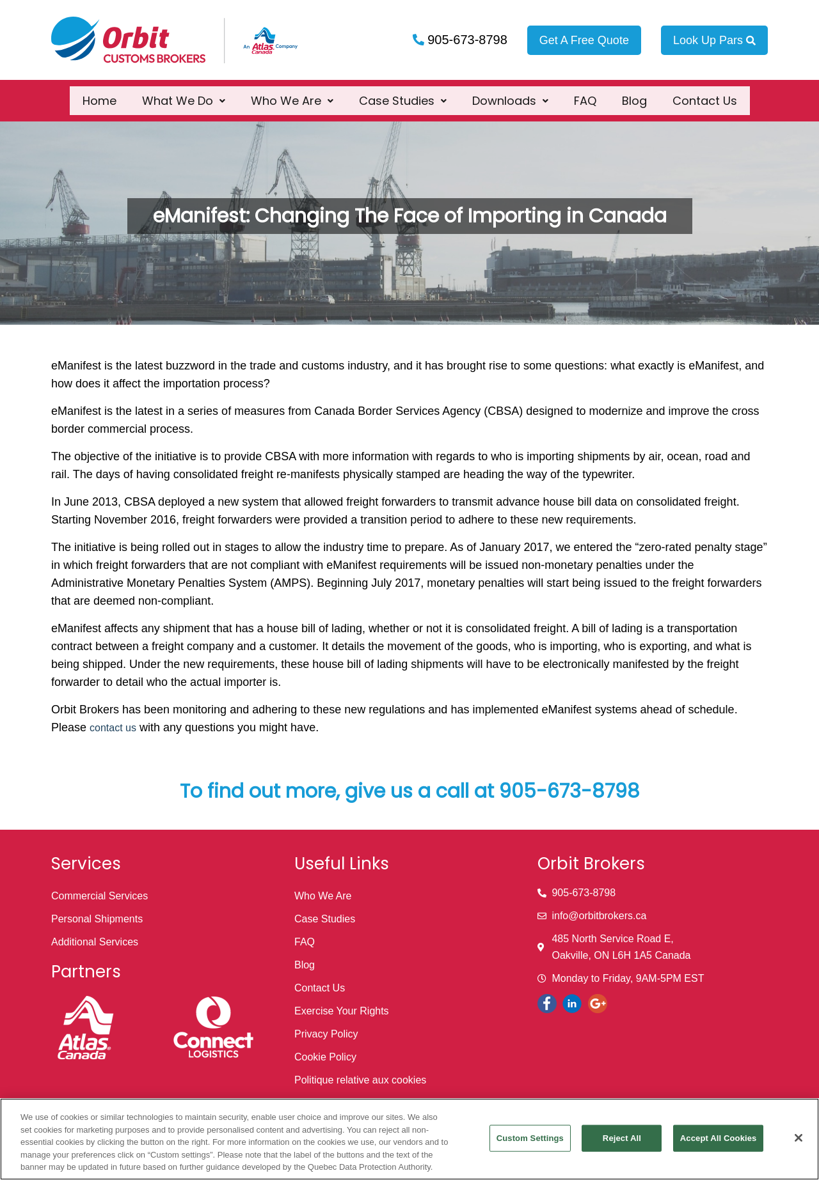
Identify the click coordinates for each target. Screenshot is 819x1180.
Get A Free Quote (584, 40)
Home (99, 93)
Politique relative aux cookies (360, 1080)
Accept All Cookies (718, 1138)
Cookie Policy (325, 1057)
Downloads (510, 93)
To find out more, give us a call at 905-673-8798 (410, 791)
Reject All (622, 1138)
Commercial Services (99, 895)
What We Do (183, 93)
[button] (183, 93)
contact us (113, 727)
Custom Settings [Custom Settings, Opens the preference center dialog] (530, 1138)
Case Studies (403, 93)
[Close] (798, 1138)
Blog (634, 93)
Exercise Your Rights (341, 1010)
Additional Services (94, 941)
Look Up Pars (714, 40)
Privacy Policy (326, 1034)
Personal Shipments (97, 918)
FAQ (585, 93)
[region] (409, 1139)
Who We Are (292, 93)
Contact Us (704, 93)
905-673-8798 (465, 40)
